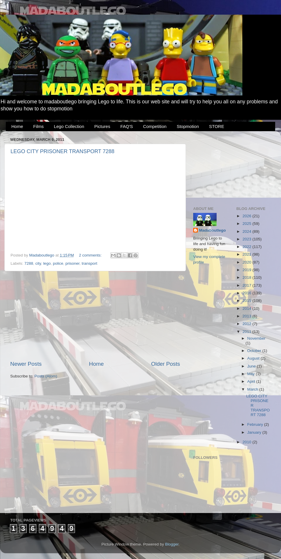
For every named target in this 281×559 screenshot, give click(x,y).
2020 (247, 262)
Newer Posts (26, 364)
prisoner (72, 263)
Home (17, 126)
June (252, 366)
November (256, 338)
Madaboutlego (212, 230)
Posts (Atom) (46, 376)
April (251, 381)
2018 (247, 277)
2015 (247, 300)
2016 (247, 293)
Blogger (172, 544)
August (254, 358)
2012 (247, 324)
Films (38, 126)
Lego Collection (69, 126)
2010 (247, 442)
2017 (247, 285)
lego (47, 263)
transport (89, 263)
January (255, 432)
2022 (247, 247)
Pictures (102, 126)
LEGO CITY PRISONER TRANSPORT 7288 (62, 151)
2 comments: (91, 255)
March (253, 389)
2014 (247, 308)
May (251, 374)
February (255, 424)
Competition (155, 126)
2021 (247, 254)
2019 (247, 270)
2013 (247, 316)
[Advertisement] (95, 315)
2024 (247, 231)
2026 (247, 216)
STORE (216, 126)
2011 (247, 331)
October (255, 350)
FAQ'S (126, 126)
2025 (247, 223)
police (58, 263)
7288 (28, 263)
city (38, 263)
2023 (247, 239)
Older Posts (165, 364)
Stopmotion (188, 126)
